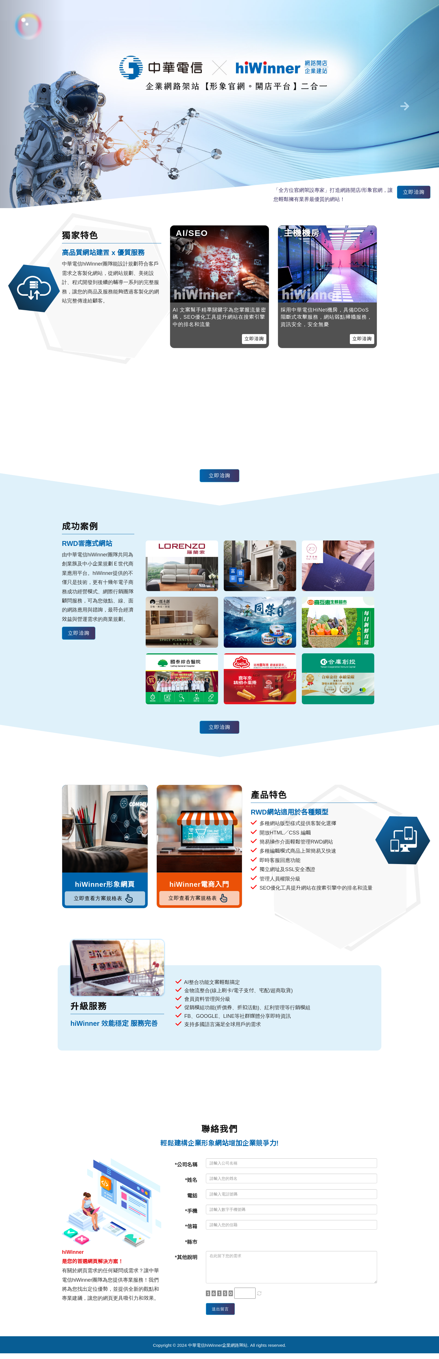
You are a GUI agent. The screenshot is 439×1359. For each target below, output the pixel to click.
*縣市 (191, 1245)
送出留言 (223, 1313)
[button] (33, 104)
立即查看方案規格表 (105, 900)
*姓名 (191, 1183)
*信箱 (191, 1229)
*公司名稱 (186, 1168)
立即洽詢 (411, 193)
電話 (192, 1198)
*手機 (191, 1214)
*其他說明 (186, 1260)
